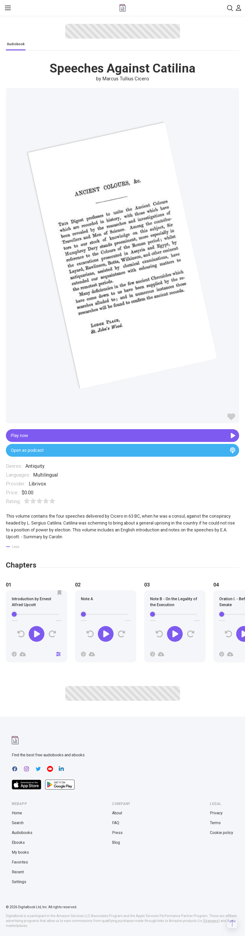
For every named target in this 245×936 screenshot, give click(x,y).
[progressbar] (36, 614)
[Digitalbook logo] (123, 8)
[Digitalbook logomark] (15, 740)
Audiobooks (22, 832)
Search (18, 822)
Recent (18, 872)
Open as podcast (123, 450)
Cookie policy (221, 832)
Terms (215, 822)
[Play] (36, 634)
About (117, 813)
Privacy (216, 813)
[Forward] (52, 634)
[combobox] (230, 8)
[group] (36, 628)
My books (20, 852)
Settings (19, 881)
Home (17, 813)
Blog (116, 842)
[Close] (58, 654)
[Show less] (12, 546)
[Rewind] (21, 634)
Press (117, 832)
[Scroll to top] (232, 923)
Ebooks (18, 842)
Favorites (20, 862)
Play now (123, 436)
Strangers (211, 921)
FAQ (115, 822)
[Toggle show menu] (8, 8)
